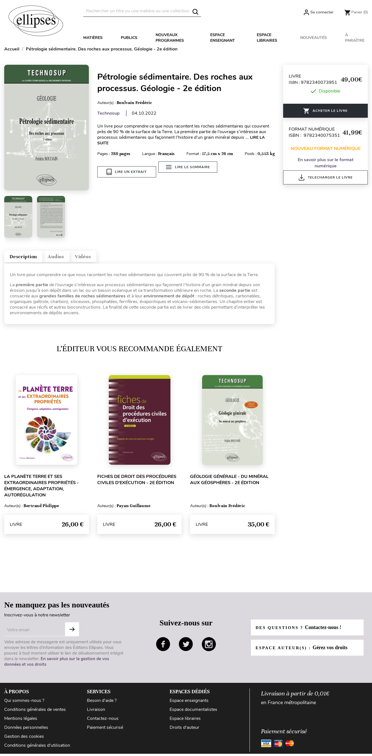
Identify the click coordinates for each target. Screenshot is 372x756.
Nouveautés (313, 37)
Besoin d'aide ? (102, 704)
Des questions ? (301, 631)
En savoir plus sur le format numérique (325, 163)
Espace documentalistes (193, 713)
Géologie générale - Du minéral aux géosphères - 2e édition (229, 483)
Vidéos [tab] (106, 258)
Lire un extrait (127, 172)
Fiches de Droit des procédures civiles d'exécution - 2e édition (136, 483)
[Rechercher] (142, 11)
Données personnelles (26, 731)
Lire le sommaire (191, 172)
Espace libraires (267, 37)
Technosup (108, 113)
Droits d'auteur (184, 731)
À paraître (354, 37)
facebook (163, 648)
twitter (186, 648)
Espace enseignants (189, 704)
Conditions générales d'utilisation (37, 749)
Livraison (96, 713)
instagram (209, 648)
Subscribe (72, 633)
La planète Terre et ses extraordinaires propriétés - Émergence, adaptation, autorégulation (41, 489)
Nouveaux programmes (170, 37)
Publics (129, 37)
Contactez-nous (103, 722)
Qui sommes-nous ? (24, 704)
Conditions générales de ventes (35, 713)
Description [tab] (29, 258)
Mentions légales (20, 722)
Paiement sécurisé (105, 731)
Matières (93, 37)
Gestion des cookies (24, 740)
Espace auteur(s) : (304, 651)
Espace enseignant (222, 37)
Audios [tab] (71, 258)
